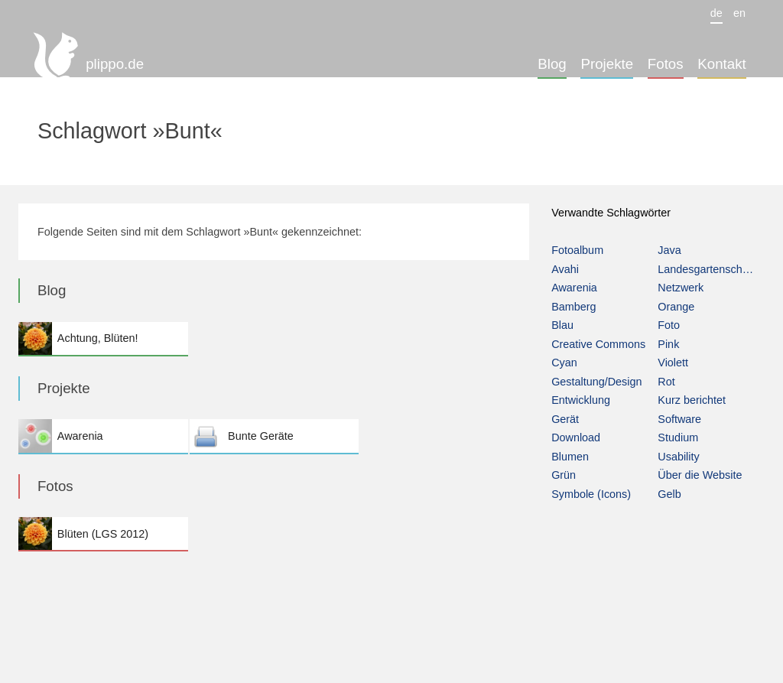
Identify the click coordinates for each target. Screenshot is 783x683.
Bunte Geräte (274, 435)
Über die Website (700, 475)
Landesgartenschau (706, 269)
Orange (676, 307)
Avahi (565, 269)
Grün (563, 475)
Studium (678, 437)
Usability (678, 456)
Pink (668, 344)
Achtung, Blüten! (102, 338)
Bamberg (573, 307)
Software (679, 419)
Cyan (564, 362)
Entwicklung (580, 400)
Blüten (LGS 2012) (102, 533)
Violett (673, 362)
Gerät (565, 419)
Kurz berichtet (692, 400)
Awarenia (102, 435)
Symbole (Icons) (591, 494)
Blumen (570, 456)
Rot (666, 382)
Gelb (669, 494)
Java (669, 250)
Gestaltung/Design (596, 382)
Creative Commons (598, 344)
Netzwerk (680, 287)
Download (575, 437)
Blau (562, 325)
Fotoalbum (577, 250)
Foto (669, 325)
